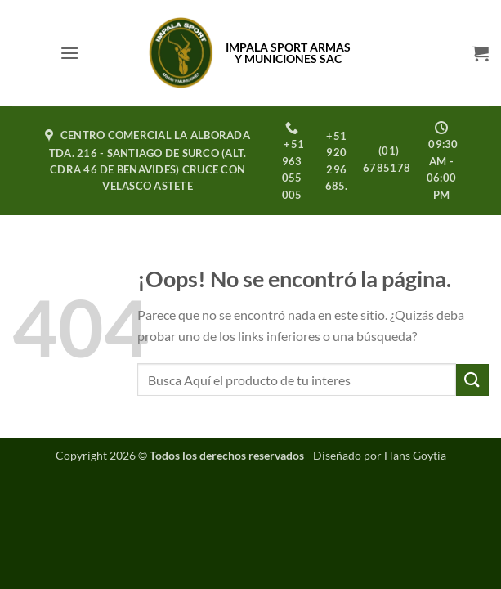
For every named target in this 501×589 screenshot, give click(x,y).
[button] (69, 53)
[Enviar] (472, 380)
